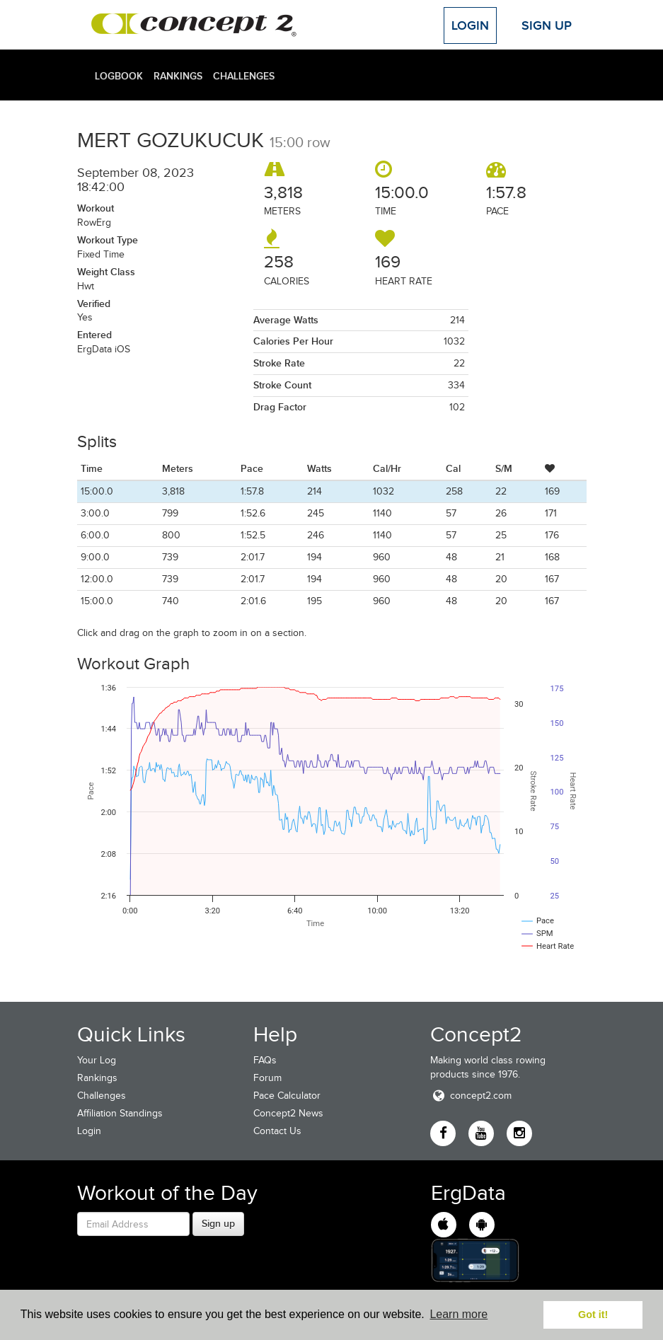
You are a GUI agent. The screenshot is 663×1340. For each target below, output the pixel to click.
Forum (267, 1078)
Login (470, 25)
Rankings (178, 75)
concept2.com (471, 1095)
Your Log (96, 1060)
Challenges (244, 75)
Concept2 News (288, 1113)
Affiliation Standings (120, 1113)
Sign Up (546, 25)
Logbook (119, 75)
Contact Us (277, 1131)
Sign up (218, 1223)
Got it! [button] (593, 1314)
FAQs (265, 1060)
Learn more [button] (458, 1314)
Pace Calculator (287, 1095)
